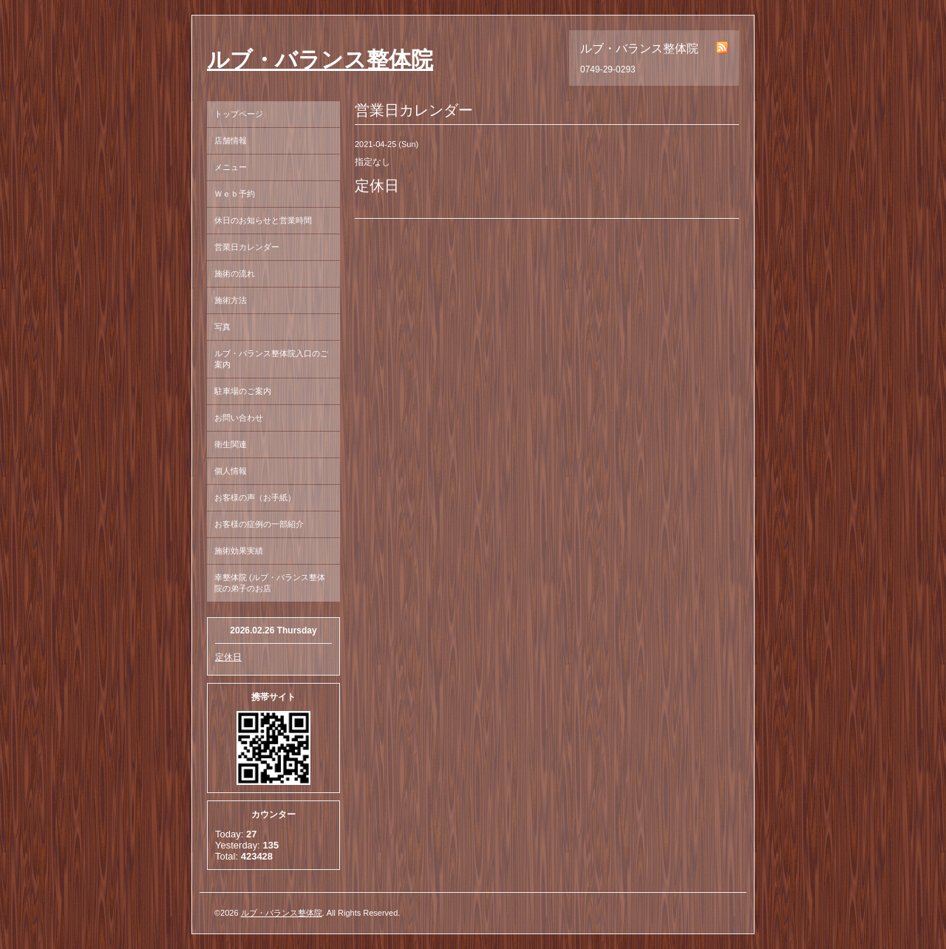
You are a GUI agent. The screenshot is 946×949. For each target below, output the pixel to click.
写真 (222, 326)
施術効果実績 (238, 550)
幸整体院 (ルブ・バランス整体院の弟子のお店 (269, 583)
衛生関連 (230, 444)
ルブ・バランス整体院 (320, 59)
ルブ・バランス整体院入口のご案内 (271, 359)
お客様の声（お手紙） (255, 497)
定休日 (228, 657)
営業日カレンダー (246, 246)
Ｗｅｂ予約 (234, 193)
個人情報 (230, 470)
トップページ (238, 113)
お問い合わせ (238, 417)
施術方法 (230, 300)
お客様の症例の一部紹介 (259, 524)
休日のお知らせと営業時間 (263, 220)
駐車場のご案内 (242, 391)
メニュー (230, 167)
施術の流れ (234, 273)
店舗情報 (230, 140)
